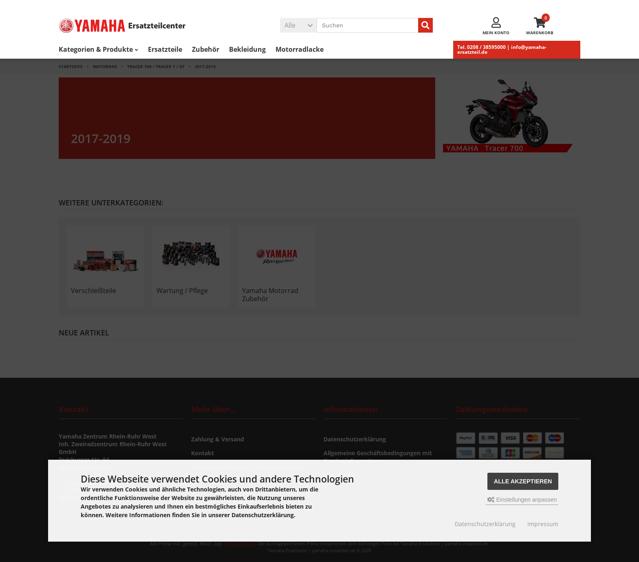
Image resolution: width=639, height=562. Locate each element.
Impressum (542, 524)
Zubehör (205, 49)
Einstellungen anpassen (522, 499)
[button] (298, 25)
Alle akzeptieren (523, 481)
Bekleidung (247, 49)
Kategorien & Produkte (98, 49)
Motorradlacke (299, 49)
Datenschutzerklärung (485, 524)
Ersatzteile (165, 49)
